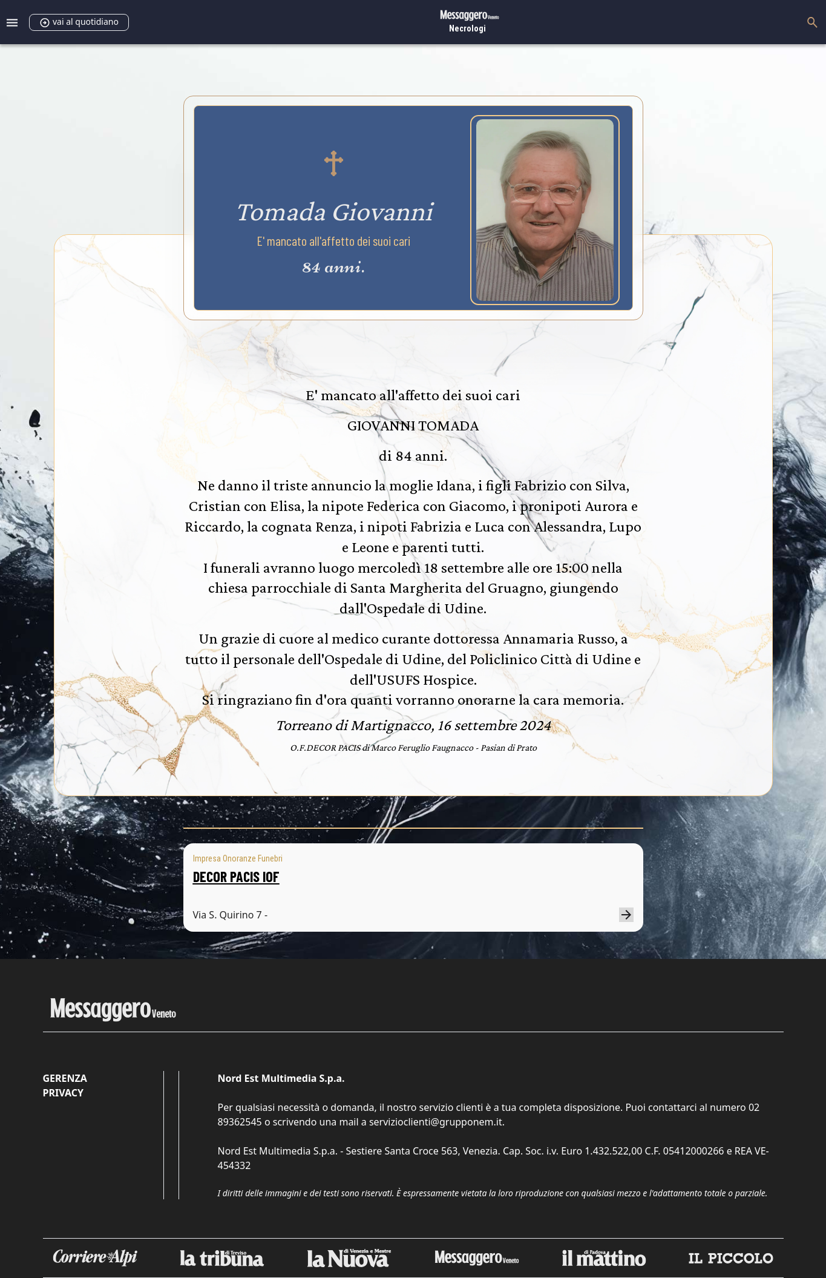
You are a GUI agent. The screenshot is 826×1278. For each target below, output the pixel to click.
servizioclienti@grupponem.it (435, 1121)
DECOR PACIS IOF (236, 876)
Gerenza (65, 1078)
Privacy (63, 1092)
